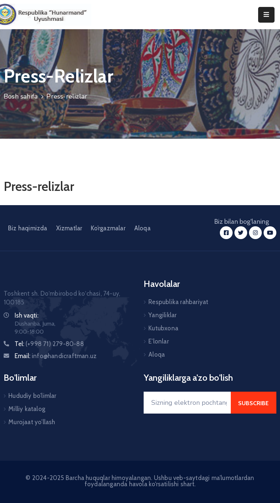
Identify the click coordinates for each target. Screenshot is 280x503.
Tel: (49, 344)
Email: (56, 356)
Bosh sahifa (21, 96)
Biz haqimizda (27, 228)
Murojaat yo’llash (31, 422)
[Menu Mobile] (266, 15)
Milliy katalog (26, 408)
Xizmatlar (69, 228)
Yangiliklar (162, 315)
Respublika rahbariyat (178, 302)
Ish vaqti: (26, 315)
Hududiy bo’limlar (32, 395)
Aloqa (142, 228)
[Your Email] (187, 403)
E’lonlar (158, 341)
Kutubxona (163, 328)
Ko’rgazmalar (108, 228)
